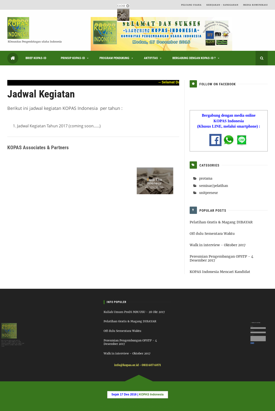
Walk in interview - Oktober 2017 (218, 245)
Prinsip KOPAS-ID (73, 58)
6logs (151, 406)
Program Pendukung (114, 58)
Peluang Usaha (191, 5)
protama (205, 178)
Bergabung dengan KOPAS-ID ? (194, 58)
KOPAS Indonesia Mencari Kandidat (220, 272)
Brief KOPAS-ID (36, 58)
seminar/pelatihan (213, 186)
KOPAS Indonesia (150, 400)
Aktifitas (151, 58)
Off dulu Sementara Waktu (212, 233)
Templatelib (167, 406)
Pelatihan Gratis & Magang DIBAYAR (221, 222)
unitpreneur (208, 193)
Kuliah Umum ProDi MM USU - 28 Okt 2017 (135, 316)
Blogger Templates (113, 406)
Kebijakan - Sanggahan (222, 5)
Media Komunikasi (255, 5)
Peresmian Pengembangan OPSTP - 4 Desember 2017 (221, 258)
